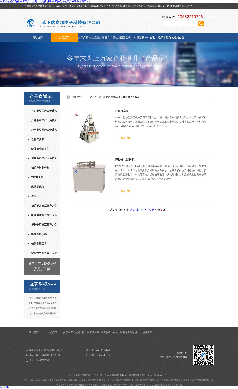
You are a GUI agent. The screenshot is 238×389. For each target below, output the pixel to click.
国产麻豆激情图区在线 (118, 37)
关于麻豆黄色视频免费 (91, 37)
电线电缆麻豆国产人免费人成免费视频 (42, 217)
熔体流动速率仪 (40, 148)
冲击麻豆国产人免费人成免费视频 (140, 6)
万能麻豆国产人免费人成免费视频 (105, 6)
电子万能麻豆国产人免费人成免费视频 (127, 385)
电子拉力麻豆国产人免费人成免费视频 (164, 385)
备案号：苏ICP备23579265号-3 (154, 375)
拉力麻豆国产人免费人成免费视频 (70, 6)
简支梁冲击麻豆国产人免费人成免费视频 (161, 380)
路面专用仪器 (39, 234)
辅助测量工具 (39, 243)
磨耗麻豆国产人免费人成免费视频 (42, 160)
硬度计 (35, 196)
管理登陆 (147, 332)
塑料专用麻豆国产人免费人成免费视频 (42, 226)
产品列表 (92, 97)
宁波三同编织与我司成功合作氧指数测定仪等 (41, 299)
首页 (132, 209)
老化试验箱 (163, 6)
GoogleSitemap (132, 375)
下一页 (147, 209)
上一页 (140, 209)
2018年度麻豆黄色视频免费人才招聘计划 (42, 304)
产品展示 (64, 37)
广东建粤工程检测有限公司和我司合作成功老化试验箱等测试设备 (42, 309)
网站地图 (5, 387)
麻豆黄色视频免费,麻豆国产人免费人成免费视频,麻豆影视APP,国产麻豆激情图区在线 (45, 1)
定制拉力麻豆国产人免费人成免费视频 (42, 254)
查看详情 (125, 138)
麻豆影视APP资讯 (144, 37)
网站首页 (37, 37)
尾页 (154, 209)
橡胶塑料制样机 (40, 167)
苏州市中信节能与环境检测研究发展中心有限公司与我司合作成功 (42, 314)
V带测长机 (37, 177)
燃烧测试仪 (37, 186)
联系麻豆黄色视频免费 (171, 37)
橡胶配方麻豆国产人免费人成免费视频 (42, 207)
